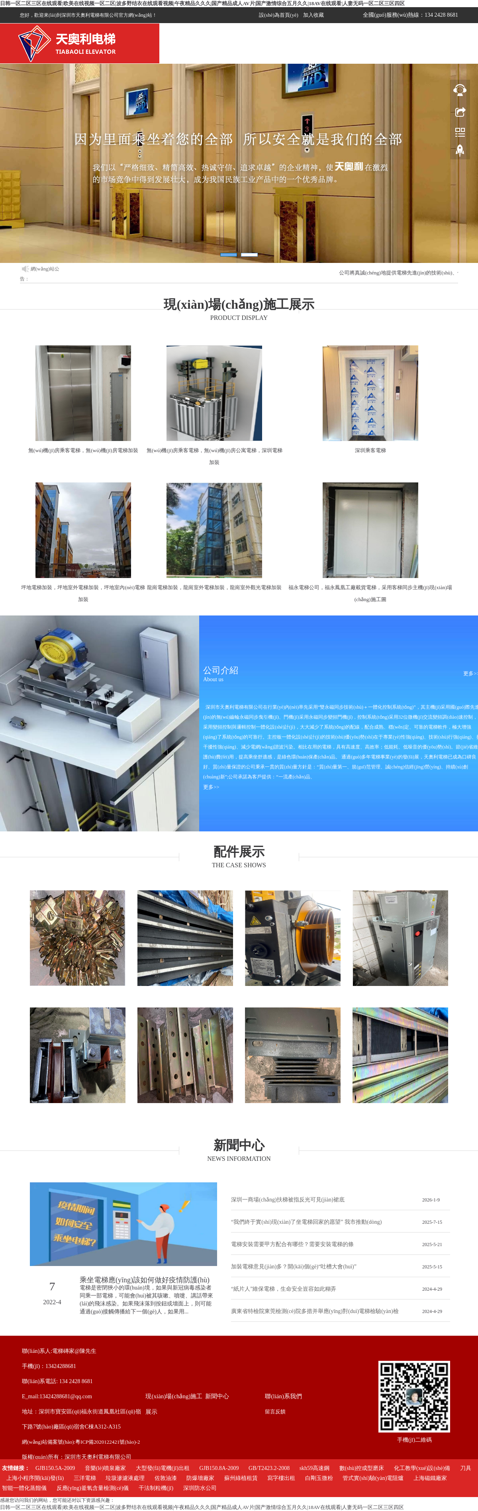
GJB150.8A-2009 (219, 1468)
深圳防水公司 (200, 1488)
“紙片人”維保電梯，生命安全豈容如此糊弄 (283, 1289)
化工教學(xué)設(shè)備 (422, 1468)
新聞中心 (298, 52)
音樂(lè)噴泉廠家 (105, 1468)
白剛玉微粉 (319, 1478)
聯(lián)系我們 (458, 52)
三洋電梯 (85, 1478)
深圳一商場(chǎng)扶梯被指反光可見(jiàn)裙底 (288, 1200)
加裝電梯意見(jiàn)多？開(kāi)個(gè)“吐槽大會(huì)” (294, 1267)
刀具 (465, 1468)
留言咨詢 (378, 52)
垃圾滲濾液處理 (125, 1478)
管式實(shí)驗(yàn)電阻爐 (373, 1478)
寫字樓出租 (281, 1478)
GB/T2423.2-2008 (269, 1468)
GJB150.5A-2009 (55, 1468)
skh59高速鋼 (314, 1468)
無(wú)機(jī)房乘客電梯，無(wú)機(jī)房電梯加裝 (83, 450)
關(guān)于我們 (219, 52)
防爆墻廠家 (200, 1478)
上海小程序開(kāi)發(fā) (35, 1478)
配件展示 (418, 52)
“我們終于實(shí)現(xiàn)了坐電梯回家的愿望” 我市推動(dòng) (306, 1222)
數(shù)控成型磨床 (361, 1468)
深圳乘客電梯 (370, 450)
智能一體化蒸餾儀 (24, 1488)
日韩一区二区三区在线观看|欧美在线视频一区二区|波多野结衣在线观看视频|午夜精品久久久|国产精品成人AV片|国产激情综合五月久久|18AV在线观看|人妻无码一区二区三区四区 (202, 3)
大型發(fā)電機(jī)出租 (163, 1468)
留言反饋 (275, 1412)
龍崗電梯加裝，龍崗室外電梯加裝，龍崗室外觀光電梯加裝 (214, 587)
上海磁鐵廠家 (430, 1478)
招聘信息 (338, 52)
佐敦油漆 (166, 1478)
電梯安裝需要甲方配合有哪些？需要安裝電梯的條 (292, 1244)
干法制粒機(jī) (156, 1488)
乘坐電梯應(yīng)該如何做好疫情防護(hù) (145, 1280)
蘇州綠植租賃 (241, 1478)
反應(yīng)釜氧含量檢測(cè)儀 (93, 1488)
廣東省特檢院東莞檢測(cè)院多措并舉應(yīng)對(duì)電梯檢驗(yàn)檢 (315, 1311)
